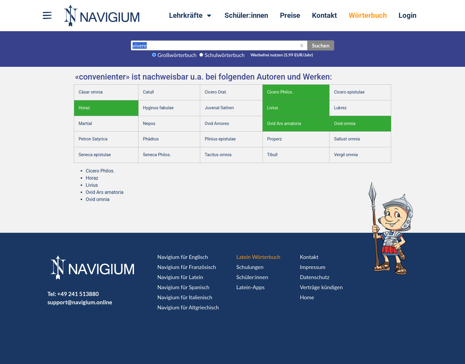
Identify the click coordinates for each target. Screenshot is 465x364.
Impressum (312, 267)
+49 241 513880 (78, 293)
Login (407, 15)
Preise (290, 15)
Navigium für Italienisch (184, 297)
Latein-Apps (250, 287)
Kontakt (324, 15)
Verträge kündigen (321, 287)
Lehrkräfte (191, 15)
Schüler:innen (246, 15)
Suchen (320, 45)
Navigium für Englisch (182, 257)
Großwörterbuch (177, 55)
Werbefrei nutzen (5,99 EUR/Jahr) (282, 54)
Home (307, 297)
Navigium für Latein (180, 277)
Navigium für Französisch (186, 267)
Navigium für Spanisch (183, 287)
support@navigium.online (79, 302)
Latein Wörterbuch (258, 257)
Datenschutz (314, 277)
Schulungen (249, 267)
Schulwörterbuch (225, 55)
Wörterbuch (368, 15)
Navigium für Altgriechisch (188, 307)
